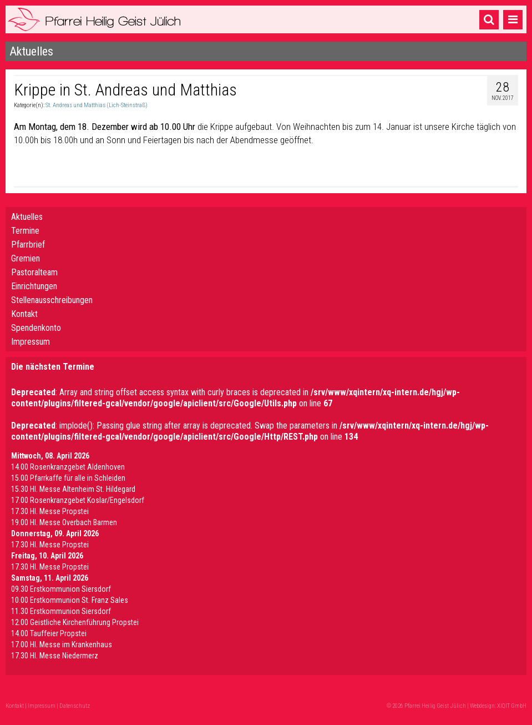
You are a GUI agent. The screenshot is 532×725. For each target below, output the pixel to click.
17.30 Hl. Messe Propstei (50, 511)
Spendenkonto (36, 328)
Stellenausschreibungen (52, 300)
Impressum (30, 341)
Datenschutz (74, 705)
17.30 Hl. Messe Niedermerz (54, 655)
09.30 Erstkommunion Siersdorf (61, 589)
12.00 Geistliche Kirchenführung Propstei (75, 622)
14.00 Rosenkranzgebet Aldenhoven (68, 466)
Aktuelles (27, 217)
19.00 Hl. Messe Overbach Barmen (64, 522)
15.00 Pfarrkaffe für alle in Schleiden (68, 478)
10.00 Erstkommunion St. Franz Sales (69, 600)
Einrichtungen (34, 286)
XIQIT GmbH (511, 705)
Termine (25, 230)
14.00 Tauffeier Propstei (49, 633)
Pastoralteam (34, 272)
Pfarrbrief (28, 244)
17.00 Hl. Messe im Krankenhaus (61, 644)
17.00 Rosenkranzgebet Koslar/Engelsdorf (77, 500)
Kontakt (24, 314)
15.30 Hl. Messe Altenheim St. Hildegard (73, 489)
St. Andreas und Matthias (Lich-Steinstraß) (96, 105)
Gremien (25, 258)
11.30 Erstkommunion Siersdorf (61, 611)
